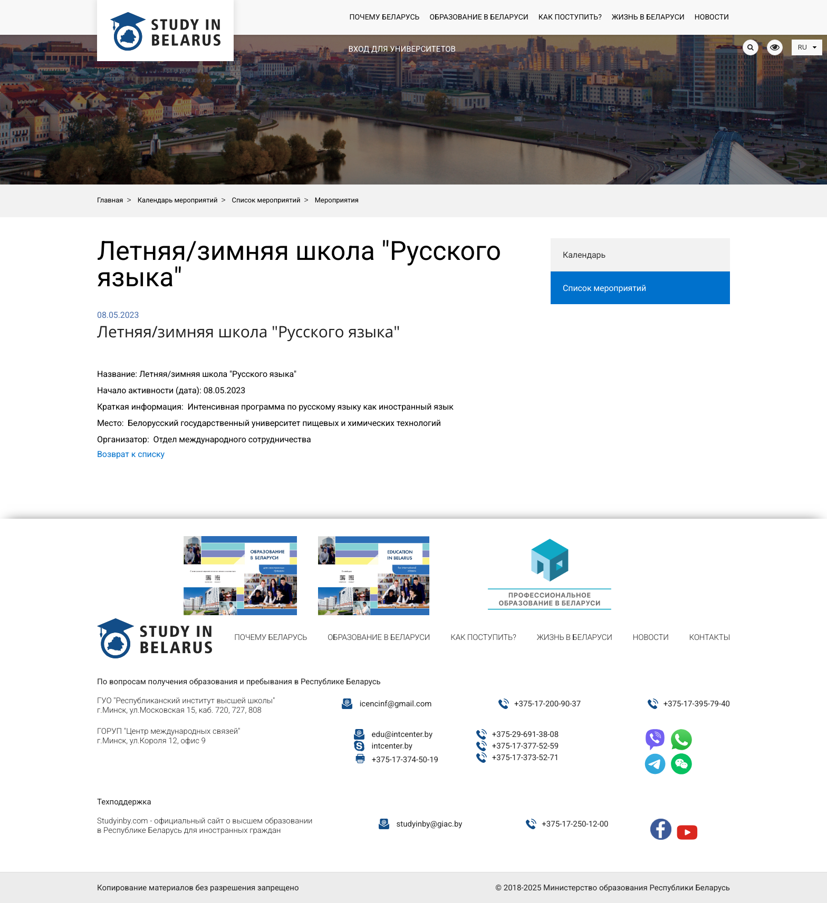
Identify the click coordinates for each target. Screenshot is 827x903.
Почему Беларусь (384, 17)
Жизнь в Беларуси (648, 17)
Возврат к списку (131, 454)
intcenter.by (392, 746)
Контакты (709, 637)
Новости (712, 17)
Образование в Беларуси (478, 17)
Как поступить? (570, 17)
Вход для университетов (401, 49)
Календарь (584, 255)
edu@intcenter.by (402, 734)
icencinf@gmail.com (396, 703)
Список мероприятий (604, 288)
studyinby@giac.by (430, 824)
